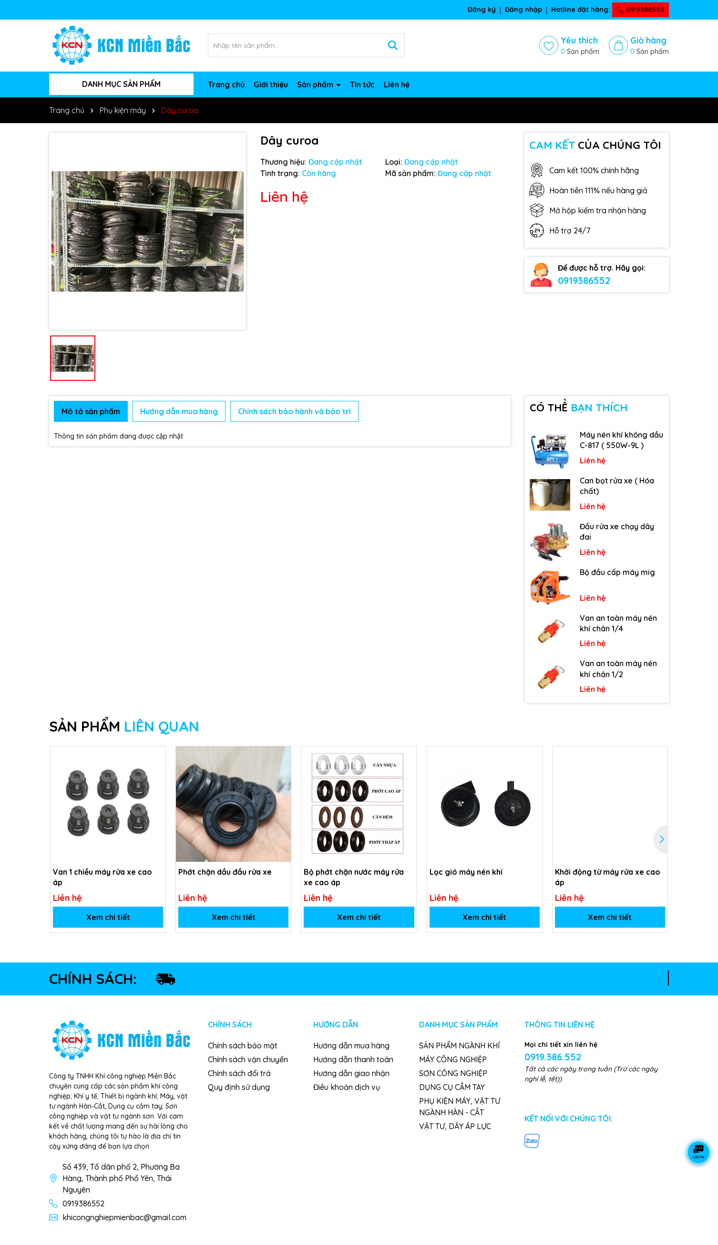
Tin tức (362, 84)
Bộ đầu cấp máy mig (617, 572)
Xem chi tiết (108, 917)
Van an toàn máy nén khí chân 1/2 (618, 669)
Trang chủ (226, 84)
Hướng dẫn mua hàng (351, 1045)
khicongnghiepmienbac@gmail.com (124, 1217)
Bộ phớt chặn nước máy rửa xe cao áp (354, 877)
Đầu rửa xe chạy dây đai (617, 532)
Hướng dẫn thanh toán (353, 1059)
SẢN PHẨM (124, 726)
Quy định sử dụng (239, 1087)
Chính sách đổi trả (239, 1073)
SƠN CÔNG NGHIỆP (453, 1073)
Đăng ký (482, 9)
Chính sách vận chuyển (248, 1059)
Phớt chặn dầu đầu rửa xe (225, 872)
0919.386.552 (552, 1057)
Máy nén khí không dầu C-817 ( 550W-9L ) (621, 440)
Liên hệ (397, 84)
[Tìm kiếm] (392, 45)
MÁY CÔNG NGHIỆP (453, 1059)
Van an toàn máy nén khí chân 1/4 (618, 623)
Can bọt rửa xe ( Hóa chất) (617, 486)
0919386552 (640, 9)
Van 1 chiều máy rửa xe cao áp (102, 877)
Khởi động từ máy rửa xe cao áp (607, 877)
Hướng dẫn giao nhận (351, 1073)
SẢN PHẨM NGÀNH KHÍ (459, 1045)
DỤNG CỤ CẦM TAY (452, 1087)
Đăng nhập (523, 9)
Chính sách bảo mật (242, 1045)
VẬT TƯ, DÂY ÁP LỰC (455, 1126)
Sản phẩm (316, 84)
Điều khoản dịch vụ (346, 1087)
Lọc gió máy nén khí (466, 872)
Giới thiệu (271, 84)
